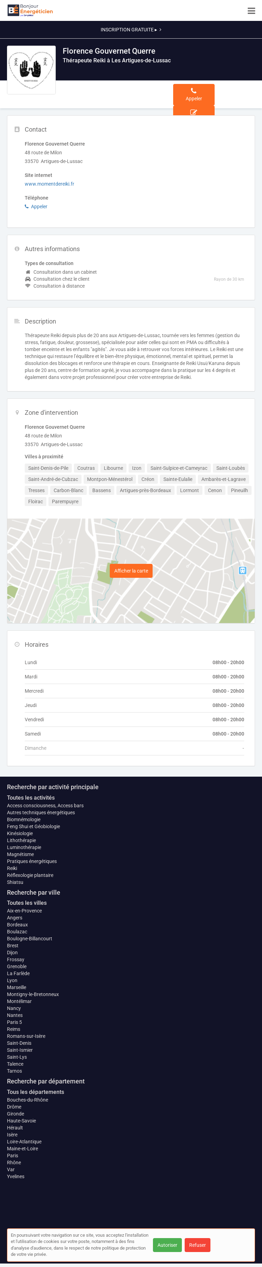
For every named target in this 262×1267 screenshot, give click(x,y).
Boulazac (17, 931)
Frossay (15, 959)
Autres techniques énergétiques (41, 812)
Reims (13, 1029)
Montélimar (19, 1001)
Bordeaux (17, 924)
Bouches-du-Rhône (27, 1100)
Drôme (14, 1107)
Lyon (12, 980)
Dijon (12, 952)
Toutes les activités (31, 797)
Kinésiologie (20, 833)
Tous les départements (35, 1092)
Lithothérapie (21, 840)
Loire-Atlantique (24, 1141)
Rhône (14, 1162)
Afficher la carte (131, 571)
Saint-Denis (19, 1043)
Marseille (16, 987)
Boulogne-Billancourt (29, 938)
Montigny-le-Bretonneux (33, 994)
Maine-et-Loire (22, 1148)
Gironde (15, 1114)
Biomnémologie (23, 819)
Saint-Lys (17, 1057)
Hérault (15, 1127)
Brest (12, 945)
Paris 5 (14, 1022)
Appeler (36, 206)
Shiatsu (15, 882)
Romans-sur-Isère (26, 1036)
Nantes (15, 1015)
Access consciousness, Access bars (45, 805)
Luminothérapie (24, 847)
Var (11, 1169)
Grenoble (16, 966)
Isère (12, 1134)
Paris (12, 1155)
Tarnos (14, 1071)
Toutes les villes (27, 903)
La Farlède (18, 973)
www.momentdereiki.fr (49, 184)
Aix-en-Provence (24, 911)
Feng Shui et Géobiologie (33, 826)
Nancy (14, 1008)
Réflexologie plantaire (30, 875)
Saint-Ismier (20, 1050)
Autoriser (167, 1245)
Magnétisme (20, 854)
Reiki (12, 868)
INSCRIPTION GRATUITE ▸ (131, 29)
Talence (15, 1064)
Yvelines (15, 1176)
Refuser (197, 1245)
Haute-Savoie (21, 1121)
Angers (14, 917)
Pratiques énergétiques (32, 861)
